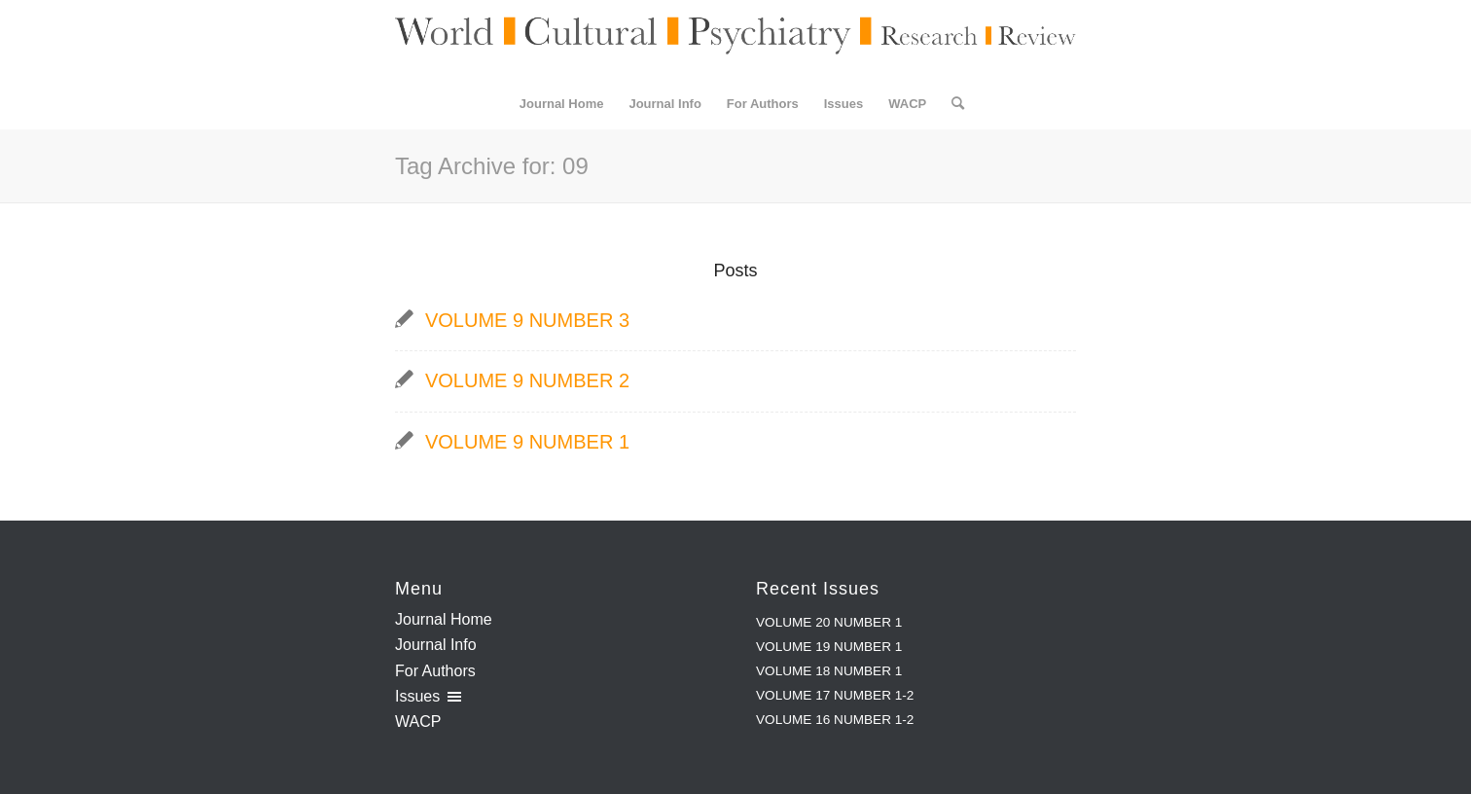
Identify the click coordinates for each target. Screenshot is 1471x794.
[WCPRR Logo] (735, 40)
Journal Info (436, 644)
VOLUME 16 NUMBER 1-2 (835, 719)
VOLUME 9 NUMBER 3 (527, 320)
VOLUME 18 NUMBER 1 (829, 671)
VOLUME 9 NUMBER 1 (527, 441)
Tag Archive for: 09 (492, 166)
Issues (417, 696)
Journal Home (443, 619)
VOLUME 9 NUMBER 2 (527, 380)
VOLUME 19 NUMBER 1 (829, 646)
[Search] (951, 104)
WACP (418, 721)
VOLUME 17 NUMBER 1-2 (835, 695)
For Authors (435, 671)
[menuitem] (562, 104)
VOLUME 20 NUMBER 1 (829, 622)
